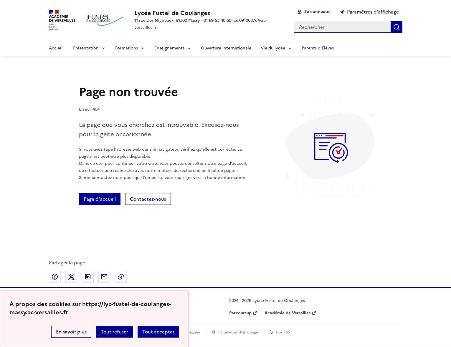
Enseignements (169, 48)
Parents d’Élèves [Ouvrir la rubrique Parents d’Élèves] (318, 48)
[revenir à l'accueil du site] (209, 13)
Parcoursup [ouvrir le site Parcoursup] (240, 313)
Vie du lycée (273, 48)
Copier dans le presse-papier (121, 277)
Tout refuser (114, 331)
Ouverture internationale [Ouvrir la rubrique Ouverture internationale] (226, 48)
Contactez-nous (148, 198)
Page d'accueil (100, 198)
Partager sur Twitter (71, 277)
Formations (126, 48)
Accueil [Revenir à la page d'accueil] (56, 48)
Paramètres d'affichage (238, 332)
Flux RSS (283, 332)
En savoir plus (71, 331)
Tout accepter (158, 331)
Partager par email (104, 277)
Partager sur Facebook (55, 277)
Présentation (86, 48)
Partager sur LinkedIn (88, 277)
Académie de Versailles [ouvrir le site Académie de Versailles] (287, 313)
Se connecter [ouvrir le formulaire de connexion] (317, 12)
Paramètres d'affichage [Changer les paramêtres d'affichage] (373, 11)
